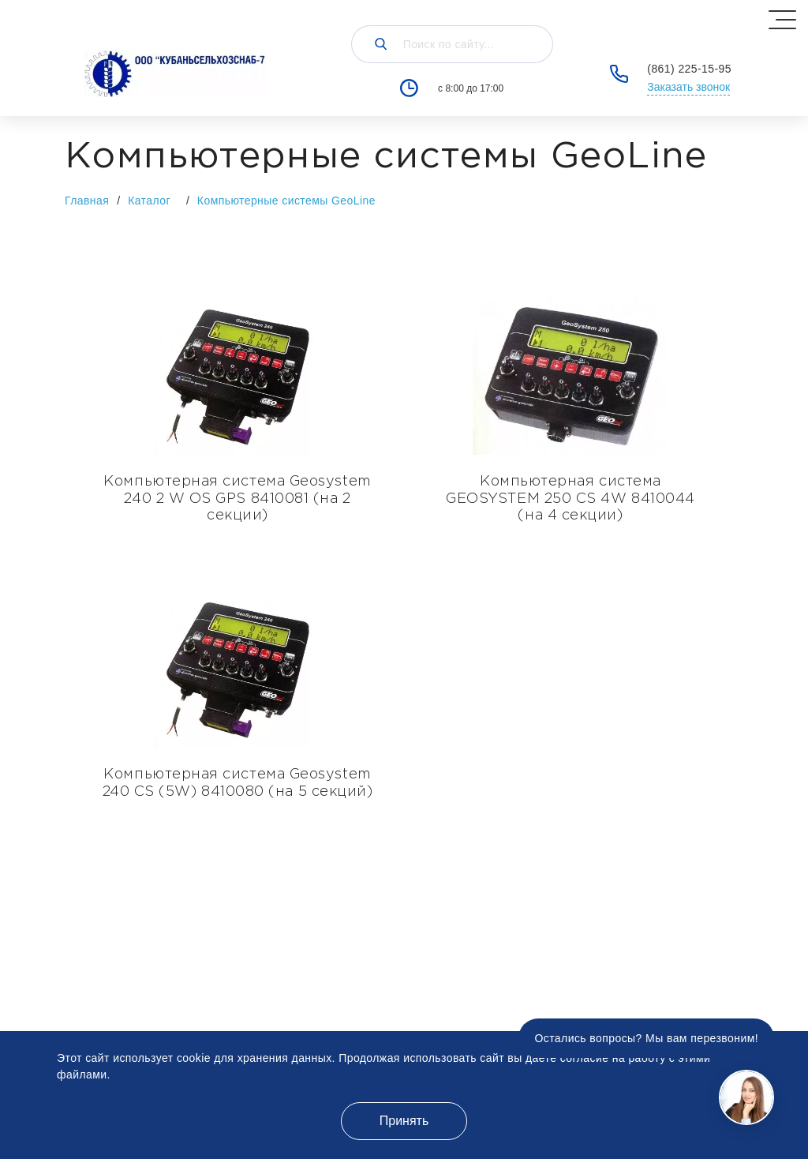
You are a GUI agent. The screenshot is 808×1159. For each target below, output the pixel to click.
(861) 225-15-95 (689, 68)
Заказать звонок (688, 87)
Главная (87, 200)
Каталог (157, 200)
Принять (404, 1120)
